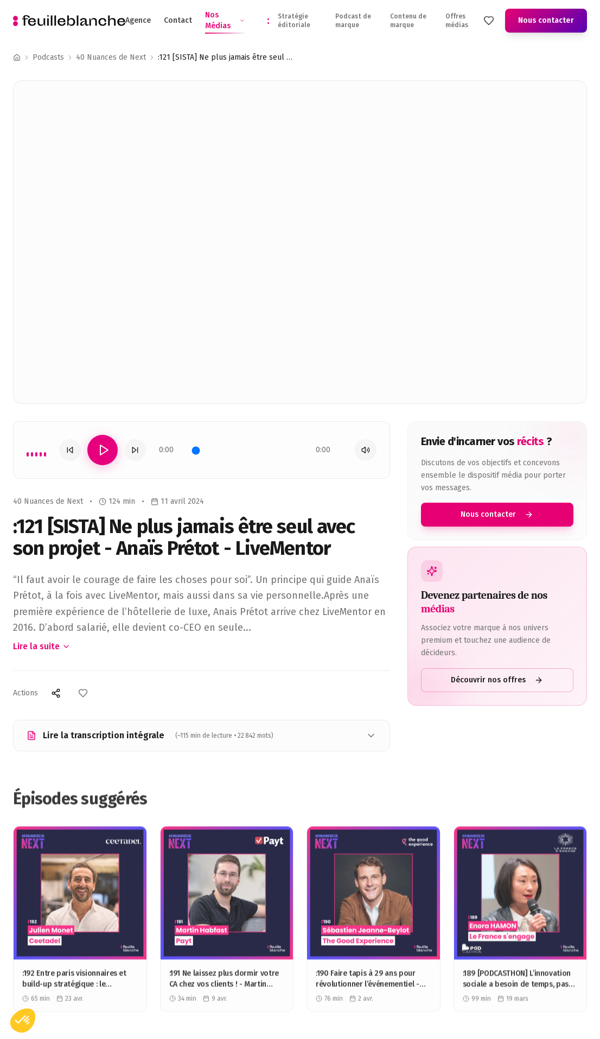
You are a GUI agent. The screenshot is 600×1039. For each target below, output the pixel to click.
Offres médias (456, 20)
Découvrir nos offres (497, 680)
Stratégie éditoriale (294, 20)
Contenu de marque (408, 20)
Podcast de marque (353, 20)
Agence (138, 20)
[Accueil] (17, 57)
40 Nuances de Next (111, 57)
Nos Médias (225, 20)
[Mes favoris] (489, 20)
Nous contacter (546, 20)
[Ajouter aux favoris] (83, 693)
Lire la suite (42, 646)
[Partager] (56, 693)
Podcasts (48, 57)
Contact (178, 20)
